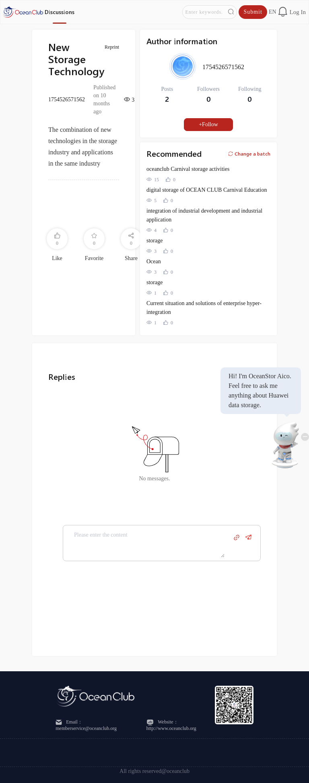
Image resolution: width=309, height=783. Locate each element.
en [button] (272, 12)
